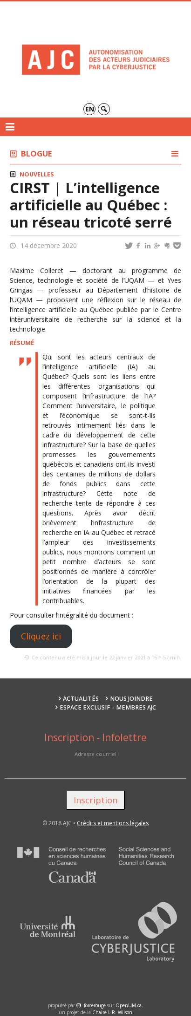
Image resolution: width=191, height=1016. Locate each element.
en (89, 108)
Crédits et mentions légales (113, 823)
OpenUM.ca (129, 1005)
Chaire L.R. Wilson (112, 1012)
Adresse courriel (95, 753)
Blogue (36, 153)
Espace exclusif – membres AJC (108, 707)
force (95, 1005)
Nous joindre (131, 699)
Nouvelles (37, 174)
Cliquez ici (41, 636)
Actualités (81, 699)
